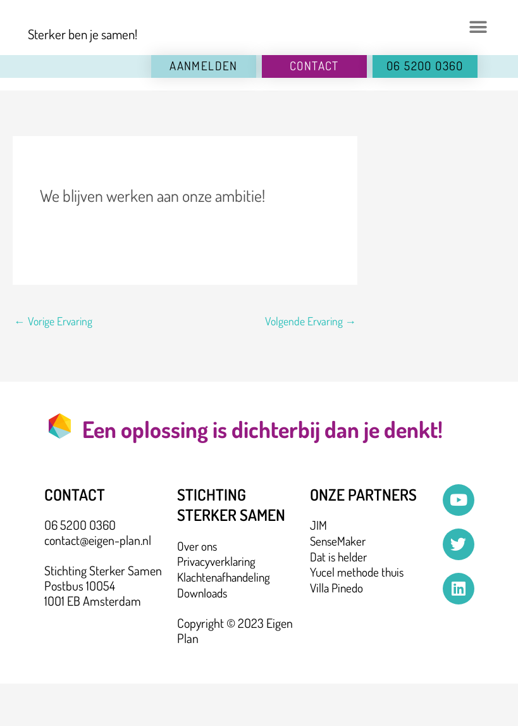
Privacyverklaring (218, 604)
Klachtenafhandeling (226, 619)
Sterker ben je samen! (84, 76)
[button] (478, 49)
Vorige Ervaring (53, 364)
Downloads (203, 635)
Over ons (198, 589)
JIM (318, 568)
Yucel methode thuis (359, 614)
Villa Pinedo (338, 629)
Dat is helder (340, 599)
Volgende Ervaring (310, 364)
